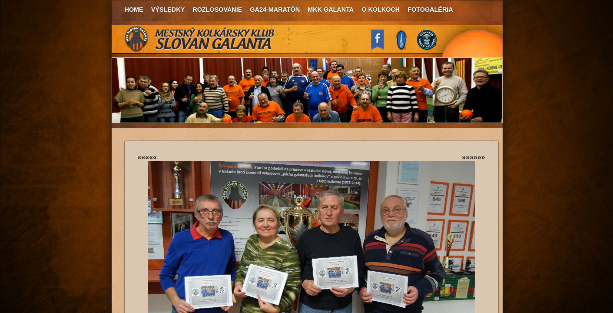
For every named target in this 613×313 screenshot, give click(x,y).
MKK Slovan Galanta (200, 39)
